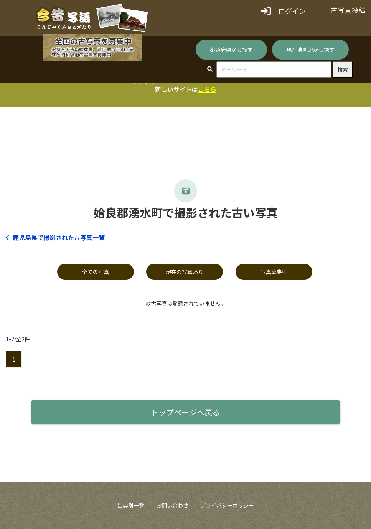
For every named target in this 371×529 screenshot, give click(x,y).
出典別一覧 (130, 505)
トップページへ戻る (185, 412)
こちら (207, 89)
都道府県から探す (231, 49)
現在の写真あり (184, 272)
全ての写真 (95, 272)
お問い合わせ (172, 505)
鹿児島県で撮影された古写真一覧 (55, 237)
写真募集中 (274, 272)
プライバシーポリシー (227, 505)
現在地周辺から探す (310, 49)
